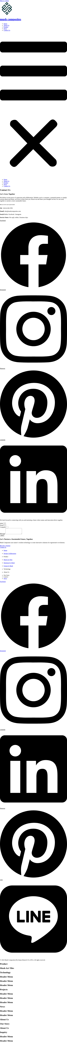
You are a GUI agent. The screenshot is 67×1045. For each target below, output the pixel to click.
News (5, 28)
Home (5, 24)
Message (2, 535)
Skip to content (4, 1)
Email (2, 525)
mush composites (10, 19)
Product (6, 27)
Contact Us (7, 30)
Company (3, 527)
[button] (33, 105)
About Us (6, 25)
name (2, 523)
